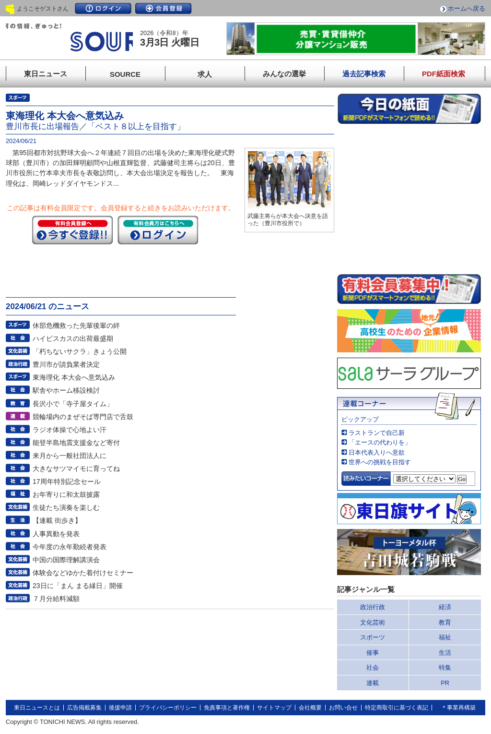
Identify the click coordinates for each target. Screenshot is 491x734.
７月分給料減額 (56, 598)
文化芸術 (372, 622)
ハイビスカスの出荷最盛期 (73, 338)
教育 (445, 622)
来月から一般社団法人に (69, 455)
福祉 (445, 637)
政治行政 (372, 607)
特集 (445, 667)
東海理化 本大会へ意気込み (74, 377)
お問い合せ (343, 707)
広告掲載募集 (84, 707)
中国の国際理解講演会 (66, 560)
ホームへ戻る (466, 8)
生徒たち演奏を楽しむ (66, 507)
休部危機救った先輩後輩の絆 (76, 325)
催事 (372, 652)
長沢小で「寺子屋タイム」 (73, 404)
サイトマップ (274, 707)
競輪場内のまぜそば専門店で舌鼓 (83, 417)
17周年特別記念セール (67, 481)
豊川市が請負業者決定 (66, 364)
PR (445, 682)
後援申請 (120, 707)
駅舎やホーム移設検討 (66, 390)
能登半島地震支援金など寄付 (76, 442)
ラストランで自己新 (377, 432)
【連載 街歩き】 (57, 520)
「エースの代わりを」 (380, 442)
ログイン (103, 8)
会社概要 (310, 707)
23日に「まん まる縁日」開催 (78, 586)
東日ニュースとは (37, 707)
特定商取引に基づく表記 (396, 707)
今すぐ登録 (72, 230)
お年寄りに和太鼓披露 (66, 494)
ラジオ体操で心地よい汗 (69, 429)
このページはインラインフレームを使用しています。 (409, 198)
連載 (372, 682)
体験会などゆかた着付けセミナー (83, 573)
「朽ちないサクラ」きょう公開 (80, 351)
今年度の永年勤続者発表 (69, 547)
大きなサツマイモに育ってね (76, 468)
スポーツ (372, 637)
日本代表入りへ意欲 (377, 452)
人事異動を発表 (56, 534)
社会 (372, 667)
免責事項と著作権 (227, 707)
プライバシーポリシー (168, 707)
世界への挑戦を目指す (380, 462)
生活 (445, 652)
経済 (445, 607)
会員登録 (163, 8)
